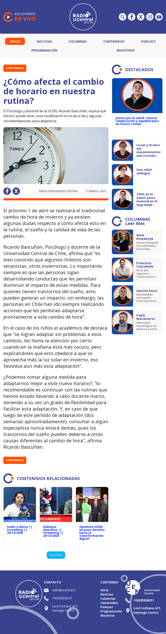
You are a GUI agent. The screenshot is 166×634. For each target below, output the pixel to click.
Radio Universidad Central (58, 191)
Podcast (148, 41)
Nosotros (126, 50)
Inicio (15, 41)
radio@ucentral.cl (63, 590)
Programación (44, 50)
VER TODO (55, 555)
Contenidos (114, 41)
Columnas (78, 41)
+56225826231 (62, 598)
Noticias (44, 41)
